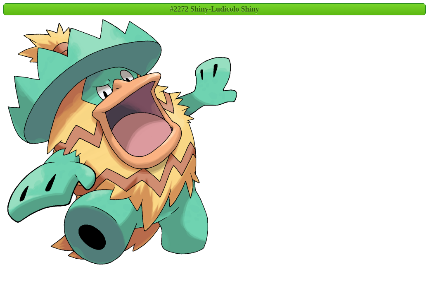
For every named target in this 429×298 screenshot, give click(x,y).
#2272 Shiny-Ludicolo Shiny (214, 9)
